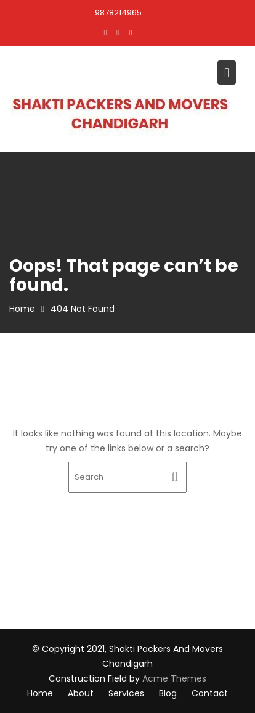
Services (126, 693)
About (81, 693)
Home (40, 693)
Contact (210, 693)
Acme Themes (174, 678)
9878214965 (118, 13)
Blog (168, 693)
